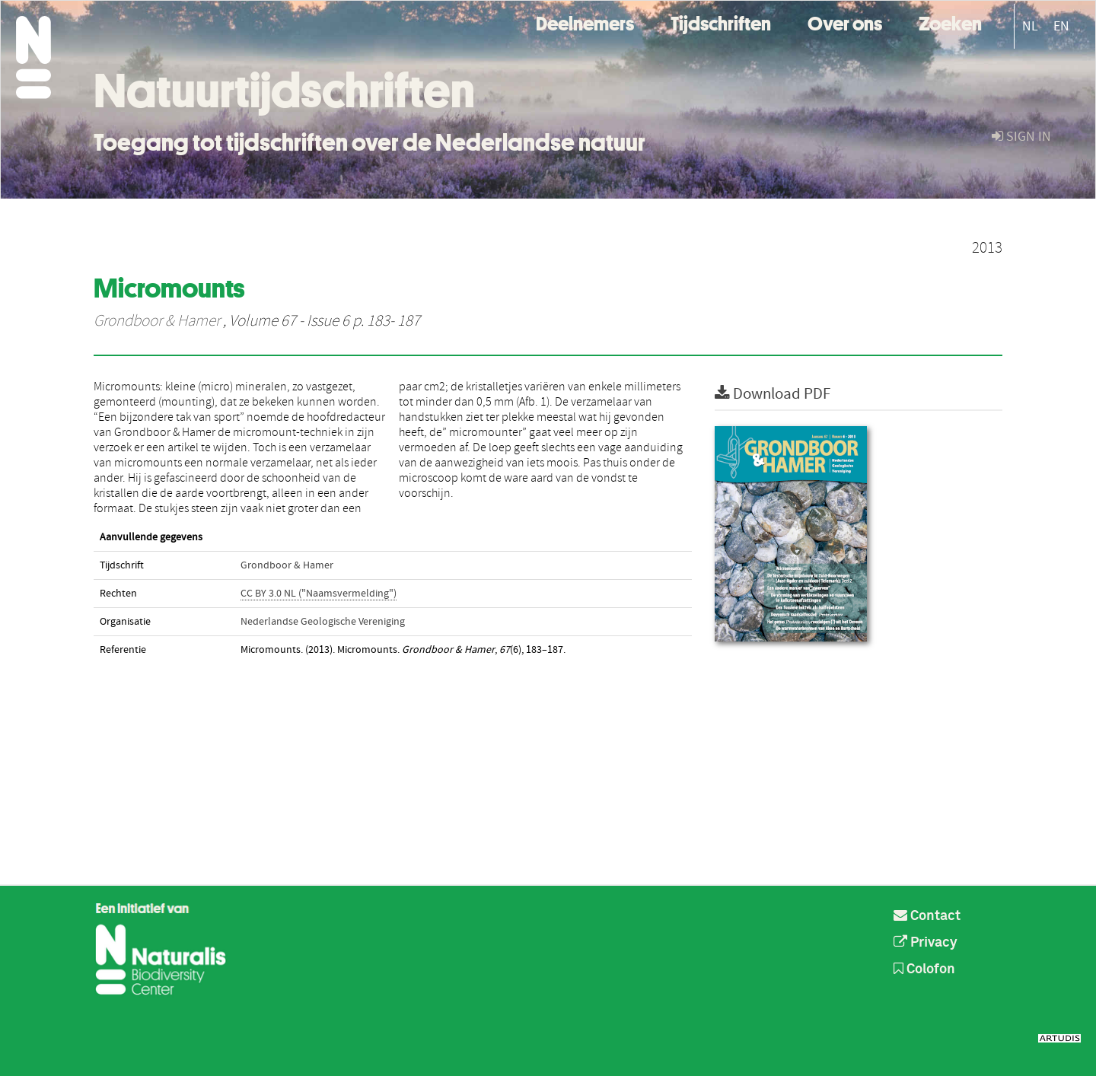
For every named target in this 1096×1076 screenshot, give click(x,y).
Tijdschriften (721, 22)
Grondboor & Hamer (157, 321)
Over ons (845, 22)
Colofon (924, 969)
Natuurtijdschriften (284, 90)
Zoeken (950, 22)
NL (1030, 26)
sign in (1021, 137)
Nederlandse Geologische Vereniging (323, 622)
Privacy (925, 943)
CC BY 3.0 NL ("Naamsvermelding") (319, 593)
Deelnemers (585, 22)
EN (1061, 26)
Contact (927, 916)
